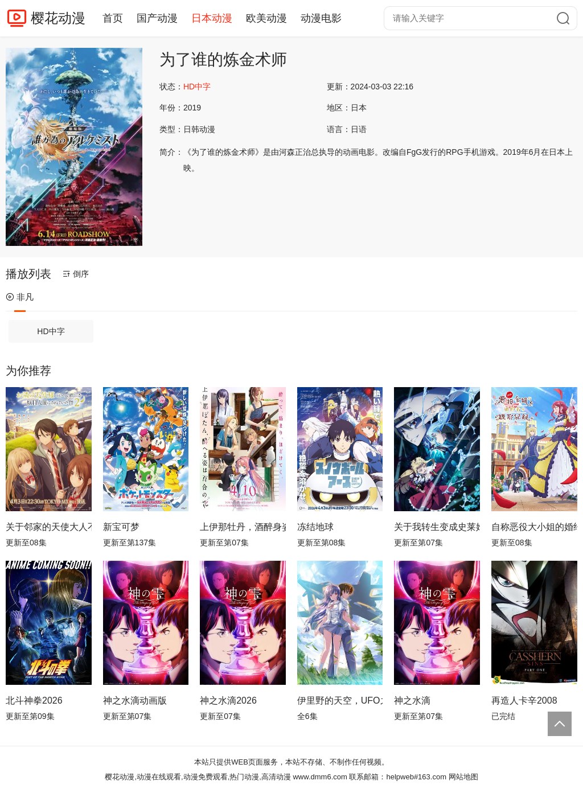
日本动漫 (211, 18)
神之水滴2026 (228, 700)
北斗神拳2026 (34, 700)
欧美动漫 (266, 18)
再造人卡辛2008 (524, 700)
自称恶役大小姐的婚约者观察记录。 (534, 527)
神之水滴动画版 (135, 700)
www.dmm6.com (320, 777)
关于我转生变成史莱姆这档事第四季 (437, 527)
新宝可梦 (121, 527)
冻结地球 (315, 527)
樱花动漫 (58, 18)
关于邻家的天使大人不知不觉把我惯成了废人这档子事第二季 (49, 527)
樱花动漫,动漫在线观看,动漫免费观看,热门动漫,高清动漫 (197, 777)
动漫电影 (321, 18)
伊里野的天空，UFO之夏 (340, 700)
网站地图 (463, 777)
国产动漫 (157, 18)
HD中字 (50, 331)
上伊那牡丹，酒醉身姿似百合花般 (243, 527)
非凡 (20, 297)
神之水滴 (412, 700)
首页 (112, 18)
